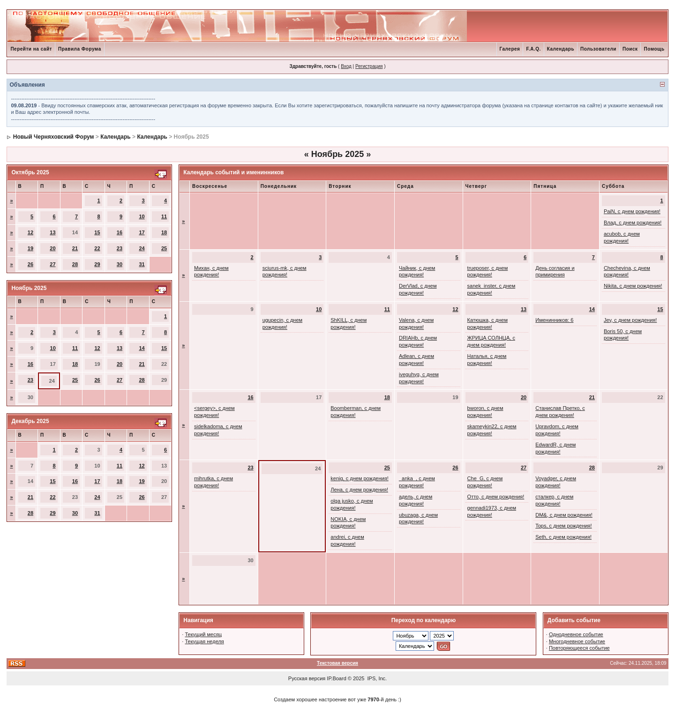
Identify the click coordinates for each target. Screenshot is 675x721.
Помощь (654, 49)
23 (119, 248)
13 (52, 232)
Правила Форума (79, 49)
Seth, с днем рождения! (563, 537)
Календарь (560, 49)
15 (97, 232)
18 (164, 232)
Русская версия (306, 678)
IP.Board (336, 678)
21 (75, 248)
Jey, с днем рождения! (630, 320)
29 (97, 264)
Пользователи (598, 49)
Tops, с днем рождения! (563, 525)
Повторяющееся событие (579, 648)
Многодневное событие (577, 641)
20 (52, 248)
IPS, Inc (377, 678)
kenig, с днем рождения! (359, 478)
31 (141, 264)
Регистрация (368, 66)
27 (52, 264)
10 (141, 216)
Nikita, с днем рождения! (633, 286)
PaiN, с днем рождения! (632, 211)
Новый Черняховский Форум (53, 137)
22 (97, 248)
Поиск (630, 49)
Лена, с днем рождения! (359, 489)
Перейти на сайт (31, 49)
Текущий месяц (203, 634)
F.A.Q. (533, 49)
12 (30, 232)
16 (119, 232)
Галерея (510, 49)
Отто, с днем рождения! (496, 496)
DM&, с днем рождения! (563, 515)
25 (164, 248)
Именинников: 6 (554, 320)
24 (141, 248)
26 (30, 264)
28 (75, 264)
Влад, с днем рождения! (632, 222)
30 (119, 264)
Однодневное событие (576, 634)
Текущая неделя (204, 641)
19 (30, 248)
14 (141, 348)
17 (141, 232)
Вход (346, 66)
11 (164, 216)
